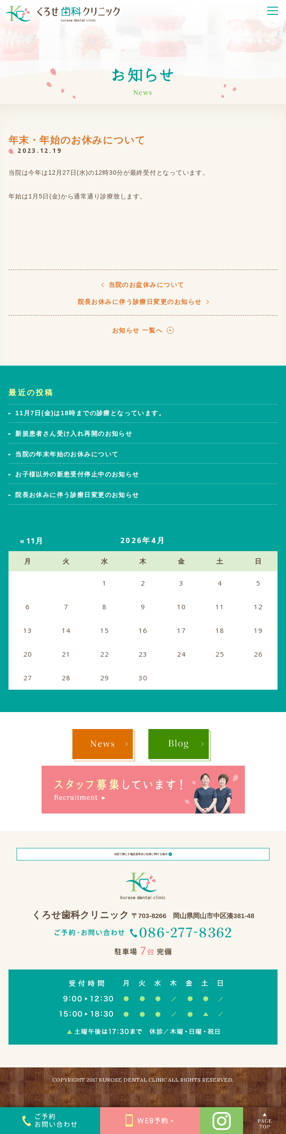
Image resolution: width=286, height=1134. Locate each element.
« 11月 (31, 540)
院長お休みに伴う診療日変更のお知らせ (140, 301)
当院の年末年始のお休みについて (66, 454)
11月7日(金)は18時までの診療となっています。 (90, 413)
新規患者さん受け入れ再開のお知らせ (73, 433)
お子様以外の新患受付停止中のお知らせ (77, 474)
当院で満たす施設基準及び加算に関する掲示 (143, 861)
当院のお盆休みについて (147, 284)
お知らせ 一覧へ (137, 330)
